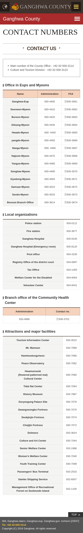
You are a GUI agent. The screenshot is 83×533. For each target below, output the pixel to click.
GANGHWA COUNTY (45, 7)
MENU (76, 6)
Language (5, 6)
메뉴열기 (41, 17)
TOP (74, 514)
